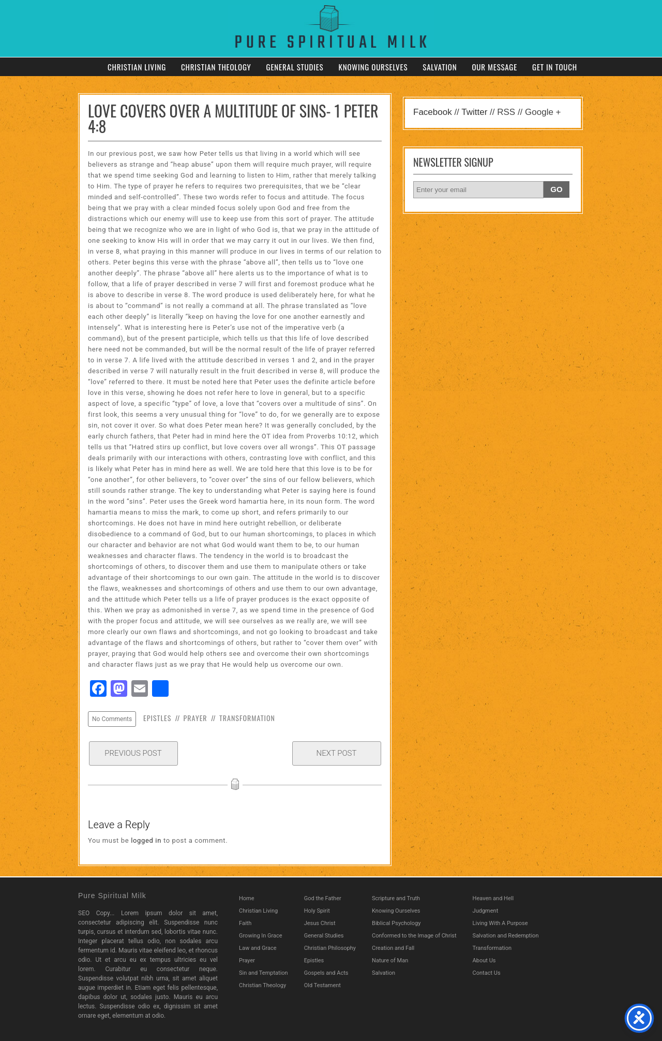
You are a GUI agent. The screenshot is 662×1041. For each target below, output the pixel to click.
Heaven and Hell (493, 898)
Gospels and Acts (326, 973)
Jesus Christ (320, 923)
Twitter (474, 112)
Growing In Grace (260, 935)
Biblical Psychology (396, 923)
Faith (245, 923)
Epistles (157, 717)
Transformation (247, 717)
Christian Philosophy (330, 948)
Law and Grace (257, 948)
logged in (146, 840)
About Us (484, 960)
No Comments (112, 719)
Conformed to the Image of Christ (414, 935)
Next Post (337, 753)
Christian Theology (216, 66)
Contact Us (487, 973)
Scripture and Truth (396, 898)
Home (246, 898)
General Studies (295, 66)
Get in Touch (554, 66)
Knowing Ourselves (373, 66)
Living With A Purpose (500, 923)
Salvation (440, 66)
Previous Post (132, 753)
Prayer (195, 717)
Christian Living (137, 66)
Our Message (494, 66)
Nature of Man (390, 960)
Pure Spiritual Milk (112, 895)
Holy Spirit (317, 910)
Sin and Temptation (263, 973)
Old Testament (322, 985)
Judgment (486, 910)
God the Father (322, 898)
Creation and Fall (393, 948)
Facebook (432, 112)
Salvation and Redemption (506, 935)
